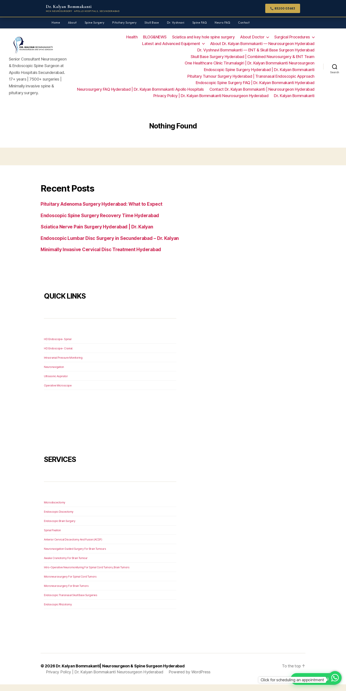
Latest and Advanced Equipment (171, 43)
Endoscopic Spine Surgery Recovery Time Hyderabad (100, 222)
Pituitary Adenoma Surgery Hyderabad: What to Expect (101, 210)
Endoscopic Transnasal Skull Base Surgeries (70, 601)
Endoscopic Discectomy (58, 518)
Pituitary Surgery (124, 22)
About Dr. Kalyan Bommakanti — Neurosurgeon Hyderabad (262, 43)
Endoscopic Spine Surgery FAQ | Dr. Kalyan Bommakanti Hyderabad (255, 82)
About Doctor (252, 37)
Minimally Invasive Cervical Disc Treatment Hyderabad (101, 256)
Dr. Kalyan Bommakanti (294, 102)
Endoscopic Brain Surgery (59, 527)
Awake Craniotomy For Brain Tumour (66, 564)
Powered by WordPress (190, 678)
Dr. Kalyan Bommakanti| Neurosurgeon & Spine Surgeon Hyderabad (120, 672)
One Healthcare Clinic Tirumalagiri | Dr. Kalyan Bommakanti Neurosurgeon (249, 63)
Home (56, 22)
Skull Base (152, 22)
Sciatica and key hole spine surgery (203, 37)
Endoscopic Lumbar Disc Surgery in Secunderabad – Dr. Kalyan (110, 245)
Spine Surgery (95, 22)
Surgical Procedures (292, 37)
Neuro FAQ (222, 22)
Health (131, 37)
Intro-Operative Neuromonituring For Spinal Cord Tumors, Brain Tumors (86, 574)
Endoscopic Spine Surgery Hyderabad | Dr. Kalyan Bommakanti (259, 69)
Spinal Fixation (52, 536)
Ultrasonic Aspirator (56, 382)
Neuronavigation (54, 373)
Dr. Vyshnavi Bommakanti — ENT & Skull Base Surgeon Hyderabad (255, 50)
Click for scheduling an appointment (292, 680)
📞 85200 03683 (282, 8)
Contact (244, 22)
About (72, 22)
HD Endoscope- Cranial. (58, 355)
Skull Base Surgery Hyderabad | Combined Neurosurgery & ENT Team (252, 56)
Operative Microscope (57, 392)
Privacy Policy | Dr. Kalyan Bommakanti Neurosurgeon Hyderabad (256, 95)
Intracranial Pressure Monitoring (63, 364)
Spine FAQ (199, 22)
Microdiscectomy (54, 509)
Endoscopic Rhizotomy (58, 611)
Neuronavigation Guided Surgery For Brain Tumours (75, 555)
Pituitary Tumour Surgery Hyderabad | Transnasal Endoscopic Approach (250, 76)
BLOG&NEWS (155, 37)
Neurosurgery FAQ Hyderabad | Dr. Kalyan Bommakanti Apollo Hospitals (251, 89)
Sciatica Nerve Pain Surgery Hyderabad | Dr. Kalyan (97, 233)
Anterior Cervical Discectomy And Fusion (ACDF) (73, 546)
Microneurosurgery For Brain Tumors (66, 592)
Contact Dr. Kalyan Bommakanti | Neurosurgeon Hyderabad (141, 95)
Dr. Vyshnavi (175, 22)
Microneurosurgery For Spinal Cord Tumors (70, 583)
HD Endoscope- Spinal (57, 345)
